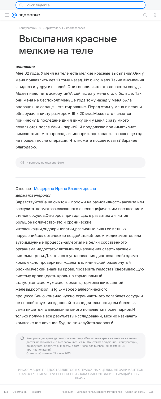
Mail (6, 391)
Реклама (36, 391)
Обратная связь (135, 391)
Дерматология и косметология (64, 28)
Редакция (67, 391)
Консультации (28, 28)
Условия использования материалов (99, 391)
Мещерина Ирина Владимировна (65, 188)
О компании (20, 391)
